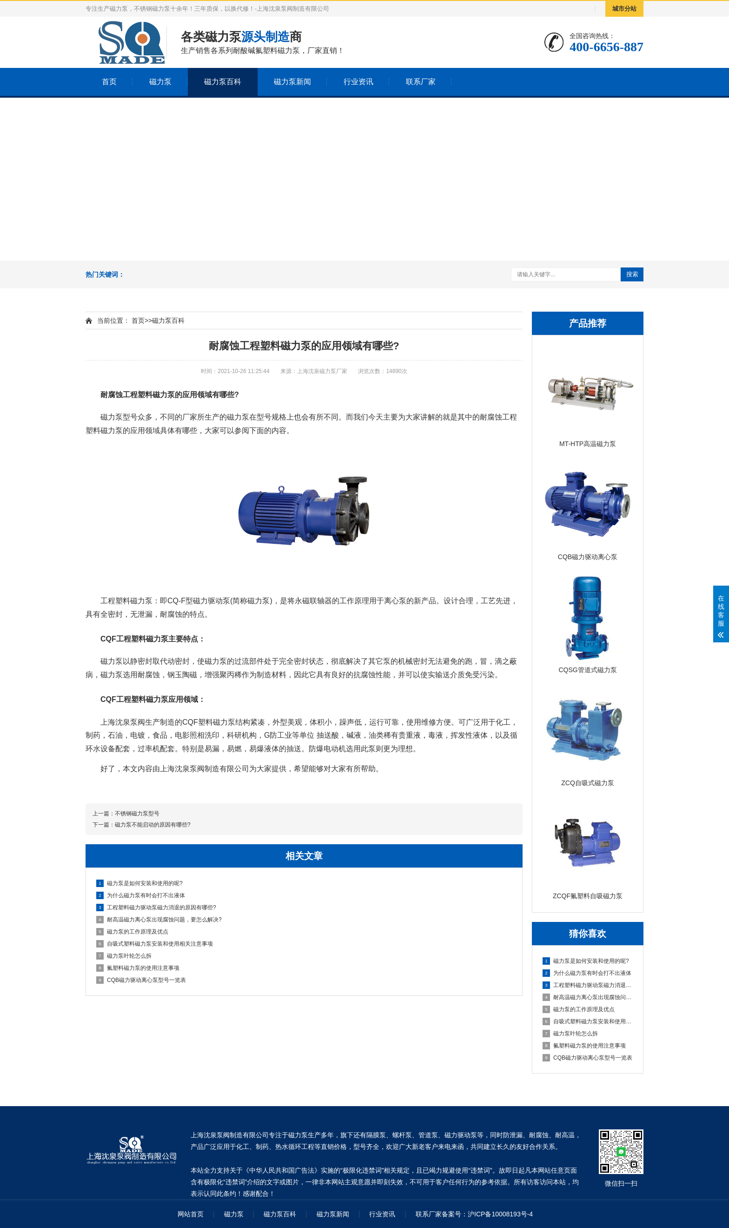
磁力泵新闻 (292, 82)
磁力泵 (160, 82)
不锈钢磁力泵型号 (137, 813)
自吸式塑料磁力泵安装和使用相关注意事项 (588, 1021)
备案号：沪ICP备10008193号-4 (487, 1214)
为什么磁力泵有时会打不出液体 (587, 973)
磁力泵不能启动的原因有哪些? (153, 824)
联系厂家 (421, 82)
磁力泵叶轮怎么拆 (570, 1033)
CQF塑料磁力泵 (208, 722)
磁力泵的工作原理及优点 (579, 1009)
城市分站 (624, 8)
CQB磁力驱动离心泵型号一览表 (587, 1057)
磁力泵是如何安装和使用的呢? (586, 961)
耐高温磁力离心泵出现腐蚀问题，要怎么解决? (588, 997)
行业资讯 (358, 82)
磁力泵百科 (222, 82)
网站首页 (191, 1214)
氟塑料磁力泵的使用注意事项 (584, 1045)
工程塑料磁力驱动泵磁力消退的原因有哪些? (588, 985)
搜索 (632, 274)
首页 (109, 82)
